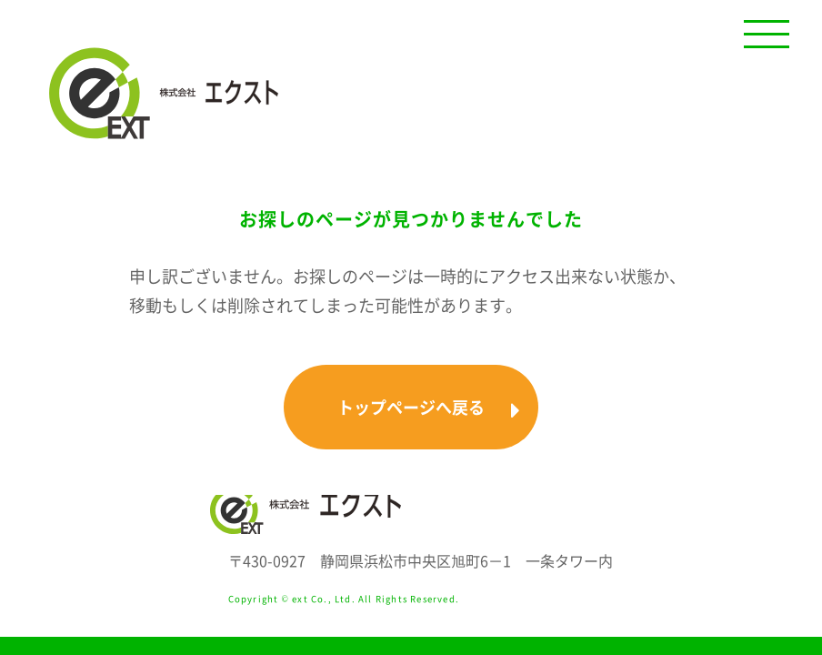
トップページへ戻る (428, 407)
